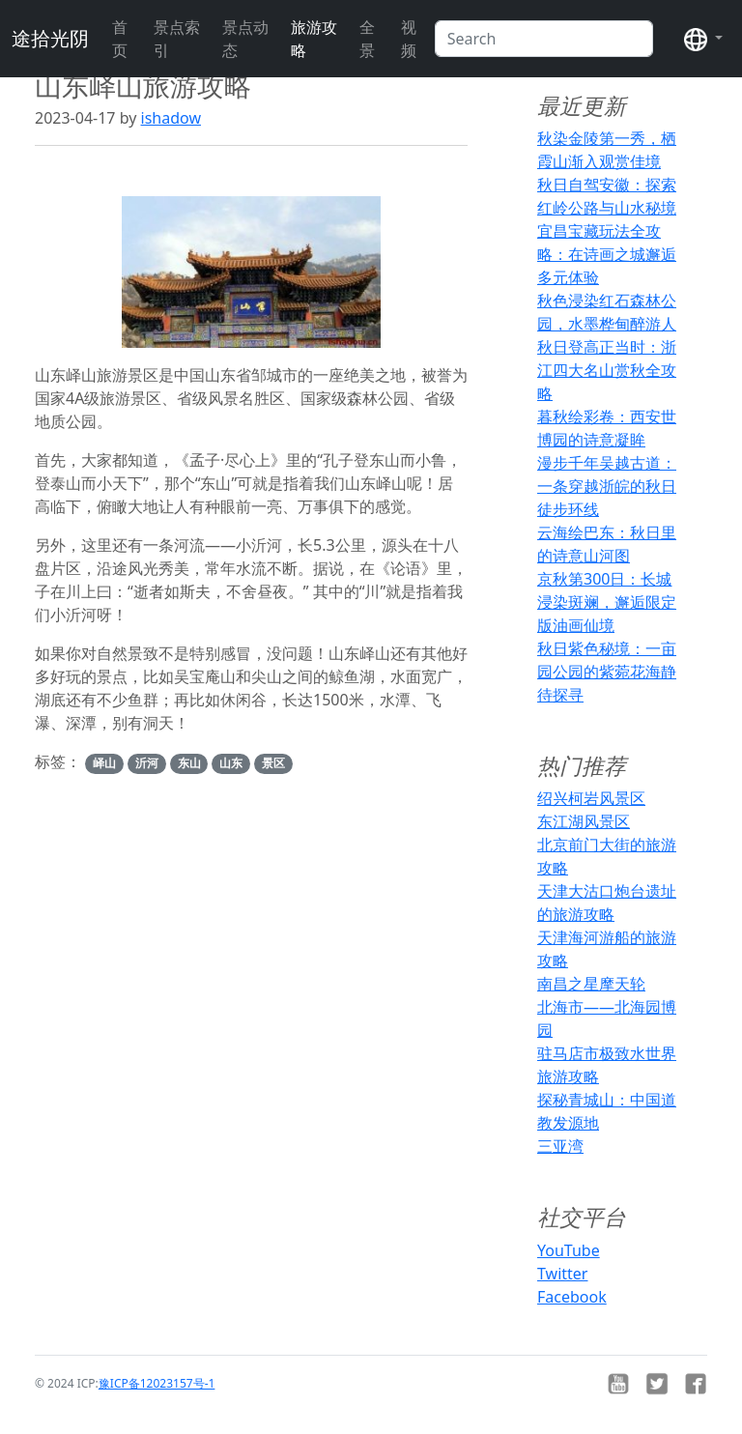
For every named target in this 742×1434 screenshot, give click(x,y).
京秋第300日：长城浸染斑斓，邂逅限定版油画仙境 (606, 602)
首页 (120, 38)
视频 (408, 38)
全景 (367, 38)
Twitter (562, 1273)
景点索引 (177, 38)
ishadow (171, 118)
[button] (703, 38)
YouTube (568, 1250)
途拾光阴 (50, 38)
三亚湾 (560, 1146)
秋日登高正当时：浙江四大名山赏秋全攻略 (606, 370)
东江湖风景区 (583, 821)
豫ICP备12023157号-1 (157, 1383)
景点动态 (245, 38)
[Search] (544, 38)
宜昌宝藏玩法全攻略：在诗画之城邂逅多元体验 (606, 254)
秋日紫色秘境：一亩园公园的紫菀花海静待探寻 (606, 671)
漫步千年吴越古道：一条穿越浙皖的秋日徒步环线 (606, 486)
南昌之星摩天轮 (591, 983)
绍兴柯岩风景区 (591, 798)
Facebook (572, 1296)
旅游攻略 (314, 38)
